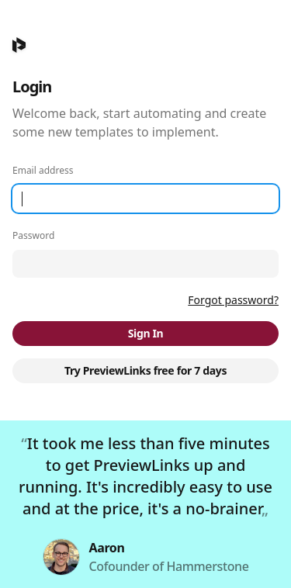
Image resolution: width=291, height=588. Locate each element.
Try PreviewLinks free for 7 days (145, 370)
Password (33, 236)
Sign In (146, 333)
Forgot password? (233, 299)
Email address (42, 170)
